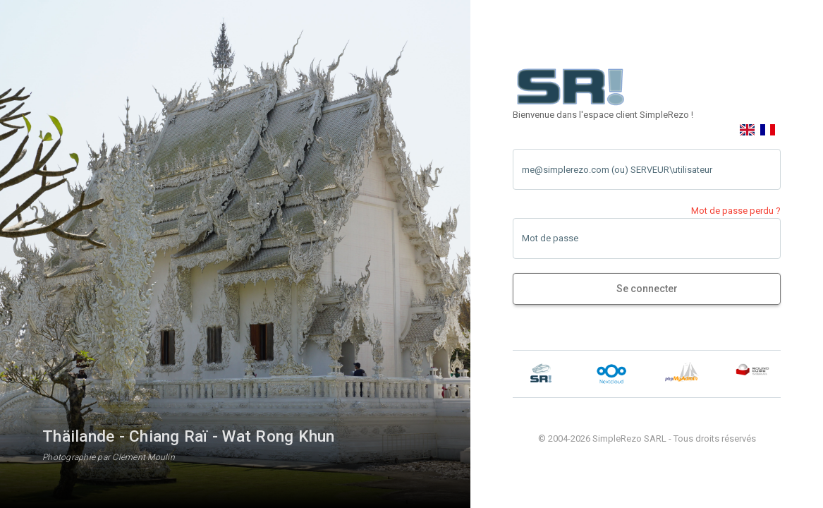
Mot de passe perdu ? (736, 210)
